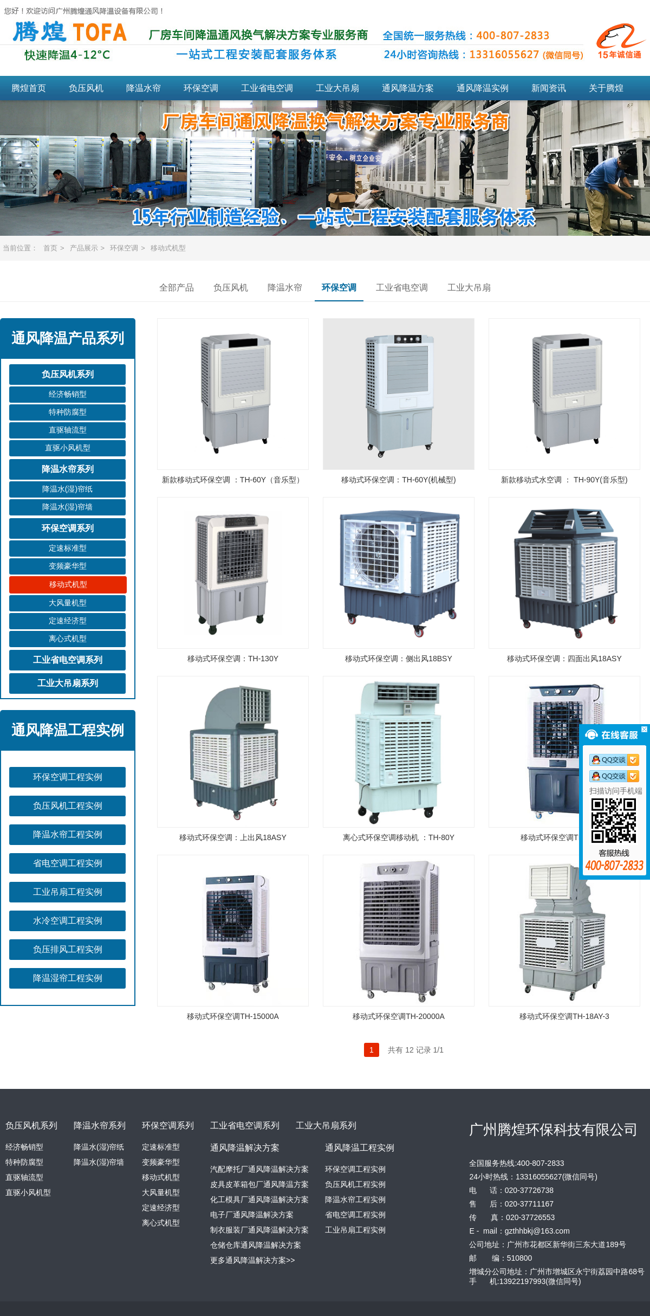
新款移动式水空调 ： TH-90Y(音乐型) (564, 479)
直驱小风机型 (67, 447)
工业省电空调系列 (67, 660)
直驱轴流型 (68, 429)
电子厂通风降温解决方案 (252, 1214)
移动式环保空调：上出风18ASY (233, 837)
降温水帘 (143, 88)
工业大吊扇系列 (67, 683)
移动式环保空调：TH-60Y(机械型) (398, 479)
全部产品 (176, 287)
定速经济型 (68, 620)
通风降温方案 (408, 88)
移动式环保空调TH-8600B (564, 837)
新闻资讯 (548, 88)
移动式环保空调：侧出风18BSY (398, 658)
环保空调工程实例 (67, 777)
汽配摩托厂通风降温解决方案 (259, 1169)
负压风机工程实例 (67, 805)
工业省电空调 (267, 88)
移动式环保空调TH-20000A (399, 1016)
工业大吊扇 (337, 88)
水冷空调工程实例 (67, 920)
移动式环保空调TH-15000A (233, 1016)
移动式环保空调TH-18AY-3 (564, 1016)
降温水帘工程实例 (67, 834)
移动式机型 (168, 248)
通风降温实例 (483, 88)
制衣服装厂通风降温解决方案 (259, 1229)
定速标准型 (68, 548)
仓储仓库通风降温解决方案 (255, 1245)
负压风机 (86, 88)
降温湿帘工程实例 (67, 978)
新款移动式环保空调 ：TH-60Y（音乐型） (233, 479)
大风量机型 (68, 602)
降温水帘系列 (68, 469)
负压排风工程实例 (67, 949)
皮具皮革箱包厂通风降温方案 (259, 1184)
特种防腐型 (68, 412)
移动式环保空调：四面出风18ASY (564, 658)
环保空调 (201, 88)
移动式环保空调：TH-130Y (232, 658)
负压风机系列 (68, 374)
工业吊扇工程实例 (67, 891)
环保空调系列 (68, 528)
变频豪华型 (68, 566)
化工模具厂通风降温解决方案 (259, 1199)
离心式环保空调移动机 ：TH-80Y (398, 837)
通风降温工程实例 (359, 1147)
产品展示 (84, 248)
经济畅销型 (68, 394)
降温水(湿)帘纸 (67, 489)
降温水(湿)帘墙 (67, 506)
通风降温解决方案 (245, 1147)
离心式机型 (68, 638)
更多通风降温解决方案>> (252, 1260)
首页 (50, 248)
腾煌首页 (28, 88)
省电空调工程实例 (67, 863)
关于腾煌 (606, 88)
